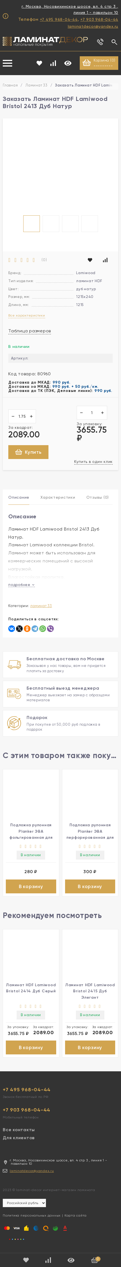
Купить (28, 451)
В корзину (31, 886)
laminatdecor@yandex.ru (93, 26)
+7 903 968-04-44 (99, 19)
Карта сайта (76, 1215)
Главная (10, 85)
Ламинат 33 (36, 85)
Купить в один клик (93, 461)
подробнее (21, 585)
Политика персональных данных (32, 1215)
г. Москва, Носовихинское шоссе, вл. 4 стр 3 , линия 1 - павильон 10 (70, 9)
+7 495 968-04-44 (59, 19)
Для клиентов (19, 1137)
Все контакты (19, 1129)
